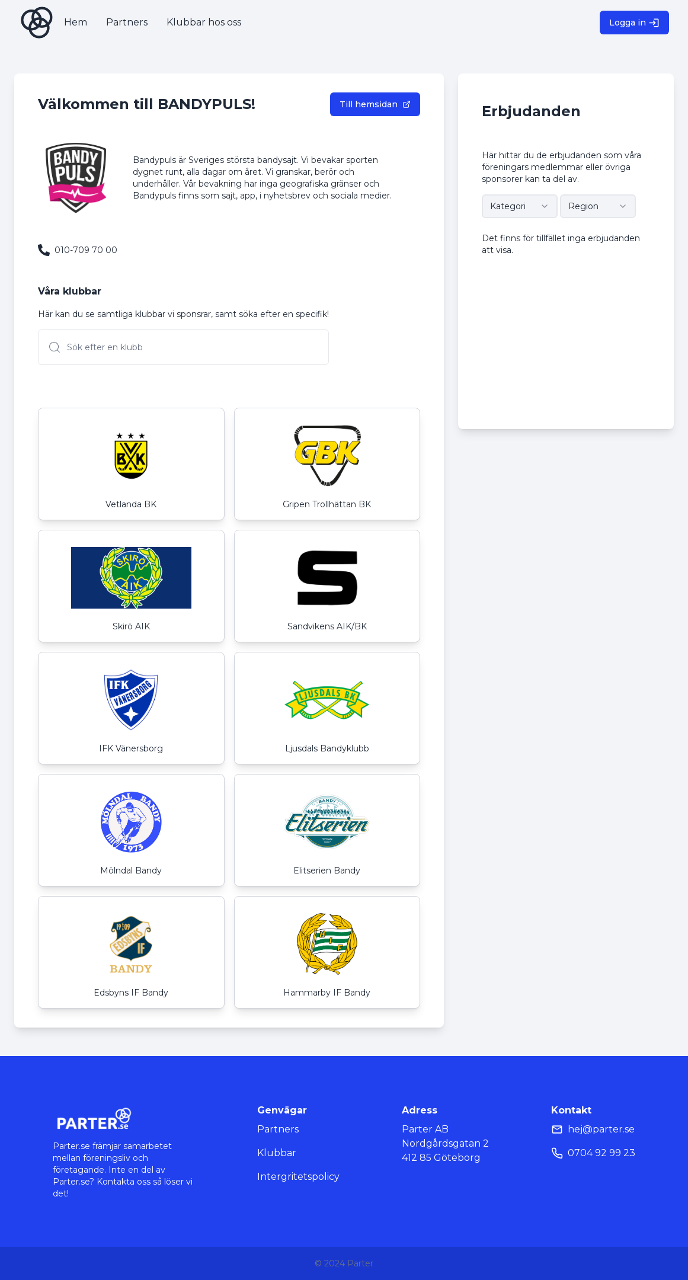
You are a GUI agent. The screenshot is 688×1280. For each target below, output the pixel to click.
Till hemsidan (375, 104)
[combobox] (520, 206)
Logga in (634, 22)
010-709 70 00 (86, 250)
